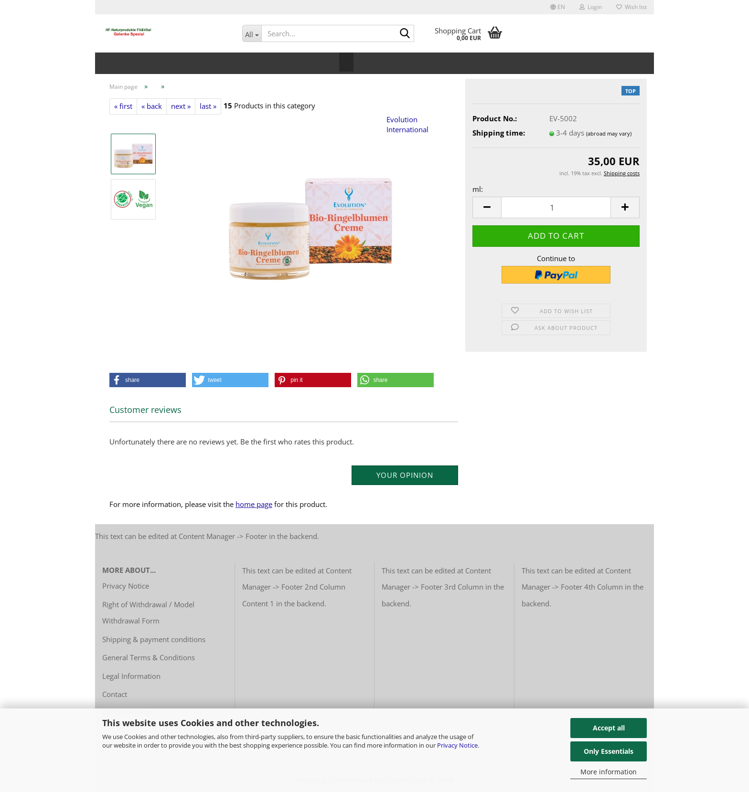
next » (181, 106)
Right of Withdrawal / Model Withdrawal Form (148, 613)
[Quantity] (556, 207)
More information (608, 771)
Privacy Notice (457, 745)
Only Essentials (608, 751)
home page (253, 504)
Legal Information (131, 676)
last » (208, 106)
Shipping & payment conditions (153, 639)
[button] (557, 7)
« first (123, 106)
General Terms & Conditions (148, 657)
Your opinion (404, 475)
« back (151, 106)
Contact (114, 694)
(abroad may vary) (608, 133)
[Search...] (252, 33)
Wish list (631, 7)
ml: (477, 189)
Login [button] (590, 7)
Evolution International (407, 124)
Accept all (609, 727)
